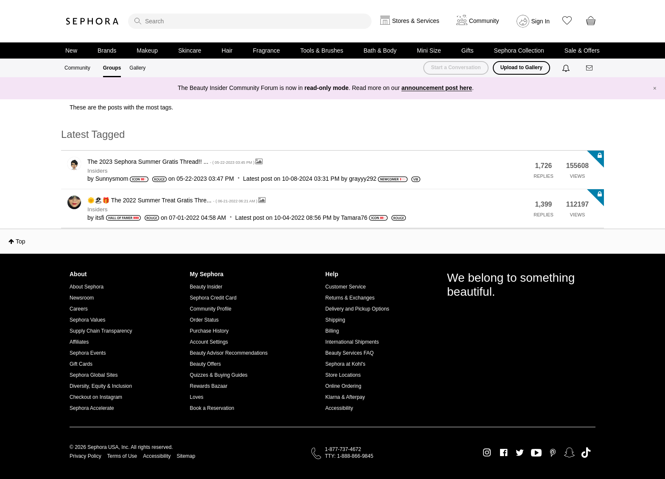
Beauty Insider (206, 287)
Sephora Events (88, 353)
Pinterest (553, 452)
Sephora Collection (519, 50)
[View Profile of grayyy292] (363, 178)
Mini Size (429, 50)
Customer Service (345, 287)
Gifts (467, 50)
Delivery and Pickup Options (357, 309)
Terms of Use (122, 456)
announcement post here (437, 87)
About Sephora (86, 287)
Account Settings (209, 342)
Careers (79, 309)
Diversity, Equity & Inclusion (101, 386)
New (71, 50)
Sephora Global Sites (93, 375)
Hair (227, 50)
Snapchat (569, 452)
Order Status (204, 320)
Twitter (519, 452)
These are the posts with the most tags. (121, 107)
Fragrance (266, 50)
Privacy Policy (85, 456)
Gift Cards (81, 364)
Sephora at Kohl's (345, 364)
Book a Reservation (212, 408)
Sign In (540, 21)
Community (77, 68)
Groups (112, 68)
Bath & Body (380, 50)
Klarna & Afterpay (345, 397)
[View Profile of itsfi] (99, 217)
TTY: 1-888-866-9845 (349, 456)
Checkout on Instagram (96, 397)
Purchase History (209, 331)
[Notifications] (566, 68)
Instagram (487, 452)
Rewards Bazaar (209, 386)
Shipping (335, 320)
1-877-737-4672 (343, 449)
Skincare (189, 50)
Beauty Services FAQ (349, 353)
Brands (107, 50)
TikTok (586, 452)
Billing (332, 331)
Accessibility (339, 408)
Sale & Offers (582, 50)
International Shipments (352, 342)
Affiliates (79, 342)
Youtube (536, 453)
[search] (250, 21)
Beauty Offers (205, 364)
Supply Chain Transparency (101, 331)
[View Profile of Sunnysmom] (112, 178)
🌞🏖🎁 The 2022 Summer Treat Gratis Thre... (172, 200)
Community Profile (211, 309)
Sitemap (185, 456)
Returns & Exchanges (349, 298)
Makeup (147, 50)
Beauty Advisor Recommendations (229, 353)
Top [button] (20, 241)
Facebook (503, 452)
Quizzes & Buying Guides (219, 375)
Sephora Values (88, 320)
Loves (197, 397)
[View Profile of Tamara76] (354, 217)
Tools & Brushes (321, 50)
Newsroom (82, 298)
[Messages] (589, 68)
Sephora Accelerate (92, 408)
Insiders (97, 171)
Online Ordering (343, 386)
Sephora (92, 21)
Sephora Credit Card (213, 298)
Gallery (137, 68)
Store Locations (342, 375)
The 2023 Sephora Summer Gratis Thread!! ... (171, 161)
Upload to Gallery (521, 67)
